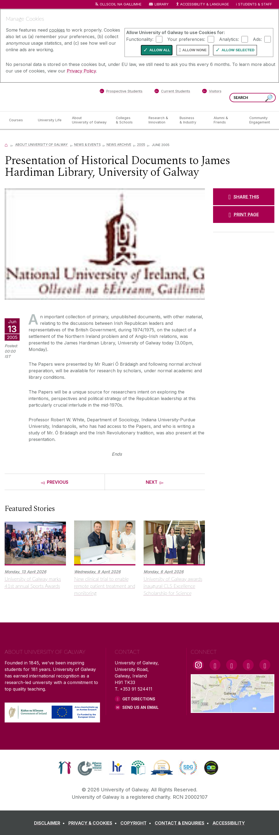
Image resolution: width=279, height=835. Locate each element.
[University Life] (50, 120)
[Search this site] (269, 98)
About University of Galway (41, 145)
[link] (64, 768)
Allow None (194, 50)
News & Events (87, 145)
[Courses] (19, 120)
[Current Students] (172, 92)
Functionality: (139, 39)
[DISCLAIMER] (50, 823)
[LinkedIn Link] (248, 664)
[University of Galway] (44, 96)
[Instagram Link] (198, 664)
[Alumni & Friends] (227, 120)
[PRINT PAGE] (243, 214)
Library (161, 4)
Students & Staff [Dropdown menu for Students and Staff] (255, 4)
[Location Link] (232, 709)
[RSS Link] (264, 664)
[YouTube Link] (231, 664)
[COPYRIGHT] (136, 823)
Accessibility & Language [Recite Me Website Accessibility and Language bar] (202, 4)
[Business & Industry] (192, 120)
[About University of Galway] (89, 120)
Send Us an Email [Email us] (140, 707)
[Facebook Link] (215, 664)
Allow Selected (238, 50)
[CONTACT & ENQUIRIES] (183, 823)
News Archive (119, 145)
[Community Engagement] (259, 120)
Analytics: (229, 39)
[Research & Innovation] (159, 120)
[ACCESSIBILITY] (229, 823)
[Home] (6, 145)
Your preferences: (186, 39)
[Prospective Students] (121, 92)
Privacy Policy (81, 71)
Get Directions (138, 699)
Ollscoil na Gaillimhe (120, 4)
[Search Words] (252, 97)
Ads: (257, 39)
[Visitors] (212, 92)
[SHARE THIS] (243, 196)
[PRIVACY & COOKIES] (93, 823)
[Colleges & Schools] (127, 120)
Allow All (159, 50)
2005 (141, 145)
